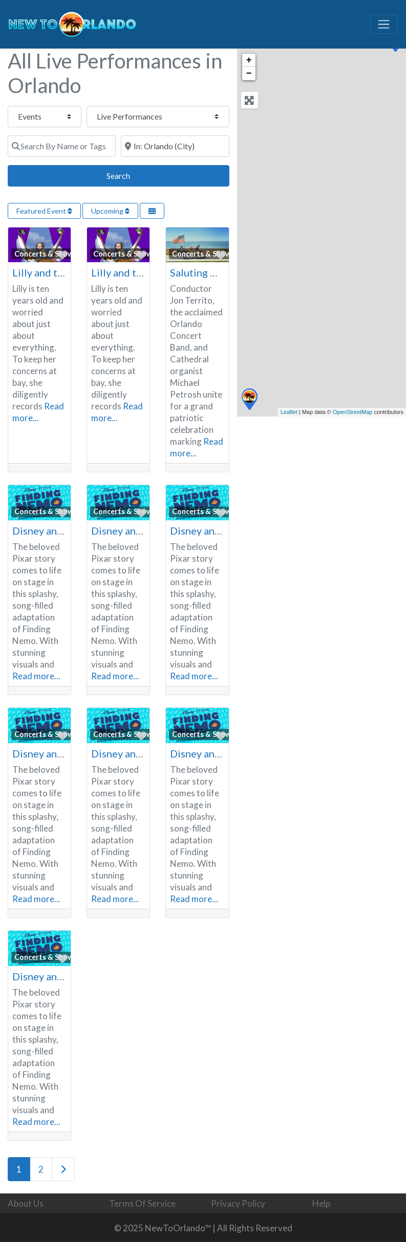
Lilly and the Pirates (58, 272)
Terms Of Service (142, 1203)
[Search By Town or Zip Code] (175, 146)
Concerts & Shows (45, 253)
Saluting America (209, 272)
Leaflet (289, 412)
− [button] (249, 73)
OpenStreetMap (353, 412)
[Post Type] (44, 116)
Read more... (36, 676)
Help (321, 1203)
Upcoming (110, 210)
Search (129, 174)
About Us (26, 1203)
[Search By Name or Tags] (62, 146)
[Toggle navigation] (384, 24)
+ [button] (249, 60)
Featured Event (44, 210)
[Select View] (152, 211)
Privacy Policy (238, 1203)
